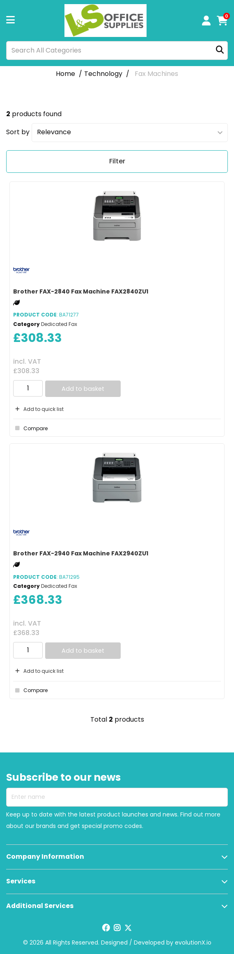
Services (20, 881)
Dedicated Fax (59, 324)
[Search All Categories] (117, 50)
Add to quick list (38, 409)
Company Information (45, 856)
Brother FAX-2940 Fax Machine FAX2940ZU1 (80, 553)
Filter (117, 161)
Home (65, 73)
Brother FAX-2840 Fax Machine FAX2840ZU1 (80, 291)
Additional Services (39, 905)
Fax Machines (156, 73)
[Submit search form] (220, 50)
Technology (103, 73)
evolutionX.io (193, 942)
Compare (30, 428)
